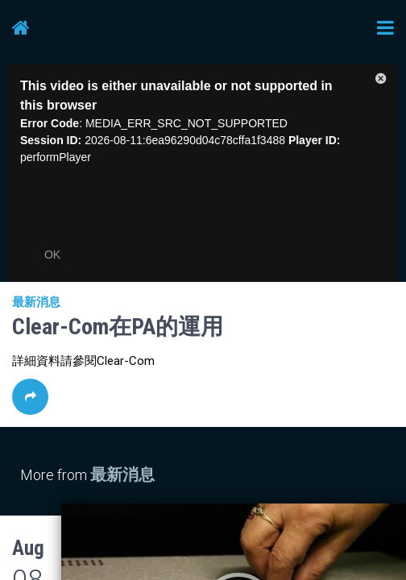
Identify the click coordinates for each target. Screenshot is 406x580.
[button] (381, 81)
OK (52, 254)
